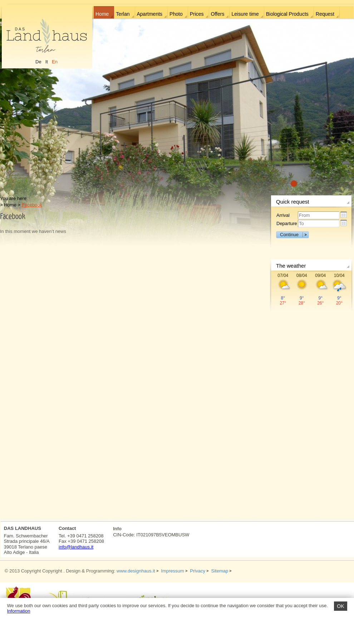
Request (325, 14)
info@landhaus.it (76, 547)
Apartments (150, 14)
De (38, 61)
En (55, 61)
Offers (218, 14)
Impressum (172, 571)
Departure (286, 223)
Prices (197, 14)
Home (102, 14)
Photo (176, 14)
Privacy (197, 571)
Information (18, 611)
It (46, 61)
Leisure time (245, 14)
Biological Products (287, 14)
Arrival (283, 215)
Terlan (122, 14)
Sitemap (219, 571)
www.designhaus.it (136, 571)
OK (340, 606)
